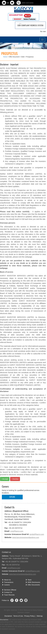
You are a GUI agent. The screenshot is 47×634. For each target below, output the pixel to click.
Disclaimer (8, 616)
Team (30, 580)
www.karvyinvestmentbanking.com (25, 537)
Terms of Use (18, 616)
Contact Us (8, 592)
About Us (7, 580)
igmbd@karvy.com (37, 534)
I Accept (5, 479)
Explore (12, 497)
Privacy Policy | (29, 616)
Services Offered (10, 590)
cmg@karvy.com (16, 531)
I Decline (15, 479)
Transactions (8, 582)
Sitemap (40, 616)
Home (5, 57)
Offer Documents (34, 585)
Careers (7, 585)
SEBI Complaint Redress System (30, 25)
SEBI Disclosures (34, 582)
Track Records (9, 595)
